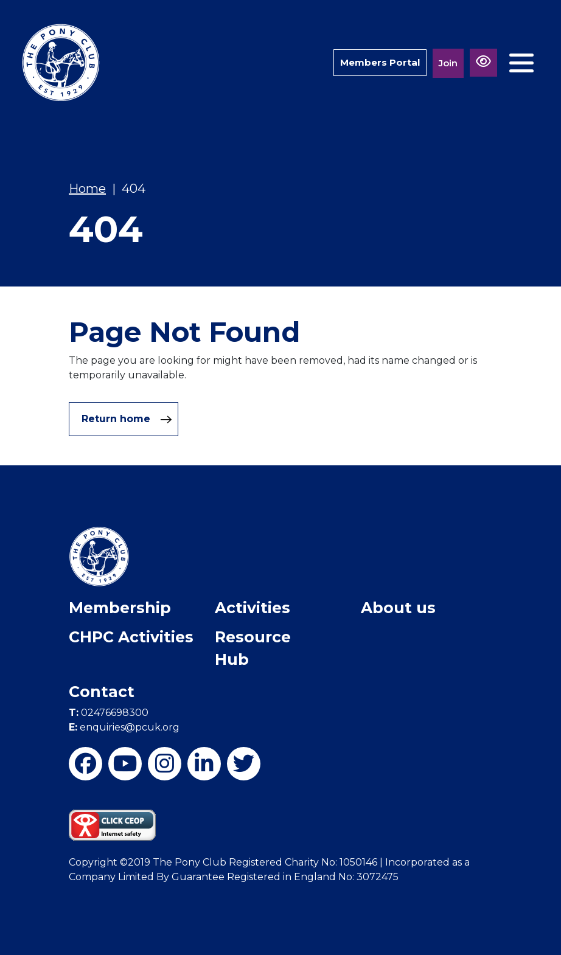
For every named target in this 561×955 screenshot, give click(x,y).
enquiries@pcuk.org (124, 727)
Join (448, 63)
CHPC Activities (131, 637)
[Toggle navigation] (521, 63)
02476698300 (108, 712)
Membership (120, 608)
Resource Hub (253, 648)
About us (398, 608)
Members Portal (380, 62)
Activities (252, 608)
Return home (127, 419)
